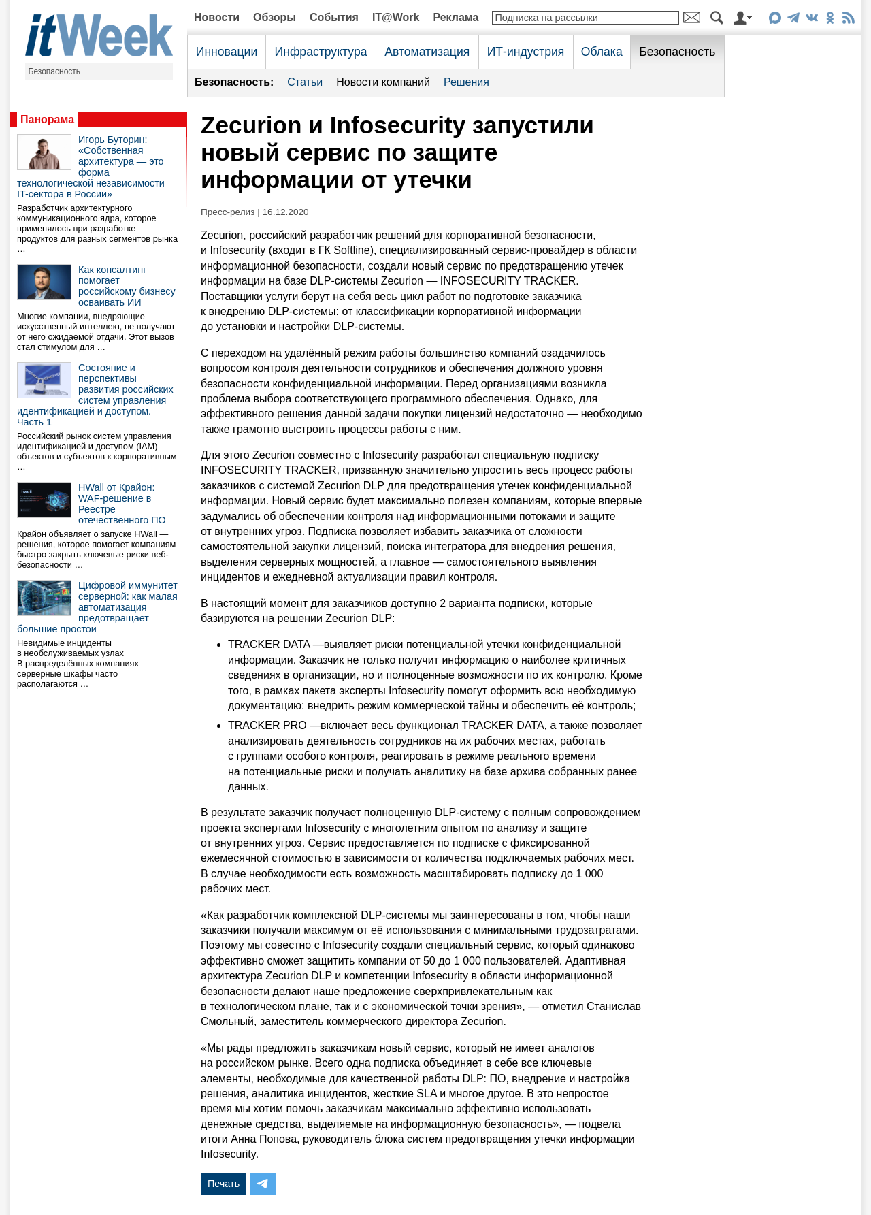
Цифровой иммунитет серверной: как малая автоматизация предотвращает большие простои (97, 607)
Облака (602, 52)
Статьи (305, 82)
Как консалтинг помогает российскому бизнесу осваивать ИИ (127, 286)
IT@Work (396, 17)
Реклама (455, 17)
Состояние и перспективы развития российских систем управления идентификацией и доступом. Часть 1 (95, 394)
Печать (224, 1183)
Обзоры (274, 17)
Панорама (47, 119)
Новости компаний (383, 82)
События (334, 17)
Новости (217, 17)
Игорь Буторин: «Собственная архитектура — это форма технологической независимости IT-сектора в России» (91, 166)
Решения (466, 82)
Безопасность (55, 71)
